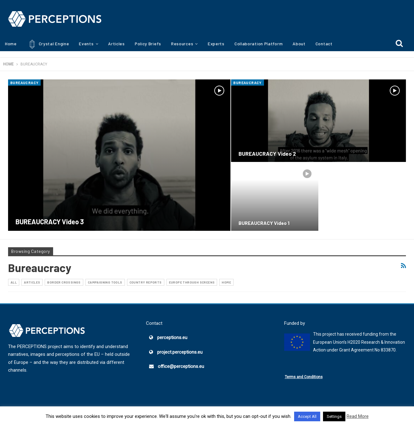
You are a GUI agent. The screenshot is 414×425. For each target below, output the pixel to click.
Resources (182, 43)
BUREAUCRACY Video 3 (50, 221)
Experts (216, 43)
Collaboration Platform (258, 43)
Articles (116, 43)
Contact (324, 43)
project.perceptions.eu (179, 352)
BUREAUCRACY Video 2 (267, 153)
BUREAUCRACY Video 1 (264, 223)
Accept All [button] (307, 416)
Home (11, 43)
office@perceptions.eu (181, 366)
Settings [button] (334, 416)
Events (86, 43)
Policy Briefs (148, 43)
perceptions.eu (172, 337)
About (299, 43)
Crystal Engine (48, 44)
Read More (358, 416)
